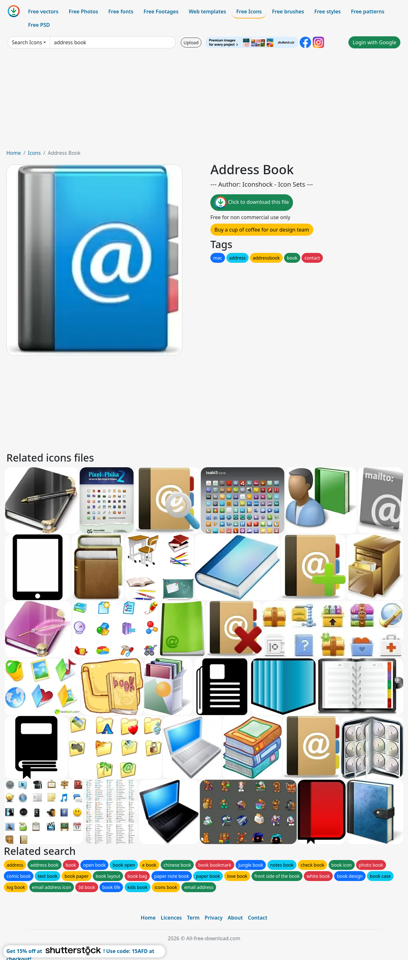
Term (193, 917)
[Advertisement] (204, 101)
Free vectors (43, 11)
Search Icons (27, 42)
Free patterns (367, 11)
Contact (257, 917)
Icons (34, 152)
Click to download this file (252, 203)
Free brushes (288, 11)
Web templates (207, 11)
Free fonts (121, 11)
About (235, 917)
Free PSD (39, 24)
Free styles (327, 11)
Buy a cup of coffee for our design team (262, 229)
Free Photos (83, 11)
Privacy (213, 917)
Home (13, 152)
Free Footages (160, 11)
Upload (191, 42)
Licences (171, 917)
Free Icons (249, 11)
